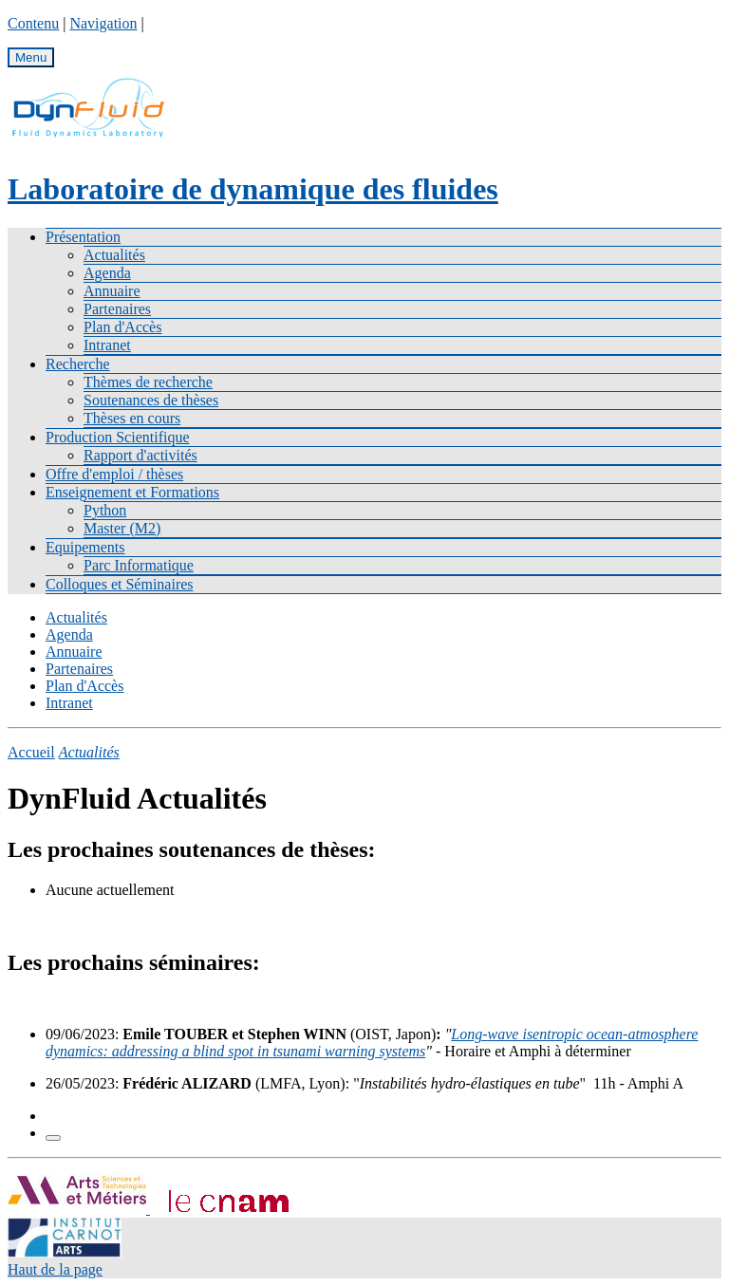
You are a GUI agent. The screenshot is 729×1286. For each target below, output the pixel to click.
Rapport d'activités (140, 455)
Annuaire (112, 291)
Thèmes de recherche (148, 382)
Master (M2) (122, 528)
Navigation (103, 23)
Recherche (78, 364)
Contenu (33, 23)
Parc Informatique (139, 565)
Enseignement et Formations (132, 492)
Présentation (83, 237)
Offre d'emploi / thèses (114, 474)
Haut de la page (55, 1269)
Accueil (31, 752)
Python (105, 510)
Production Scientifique (118, 437)
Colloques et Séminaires (120, 584)
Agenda (107, 273)
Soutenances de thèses (151, 400)
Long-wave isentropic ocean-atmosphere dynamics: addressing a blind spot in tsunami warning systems (372, 1042)
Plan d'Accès (122, 327)
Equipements (85, 547)
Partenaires (117, 309)
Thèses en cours (132, 418)
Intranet (107, 345)
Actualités (114, 255)
